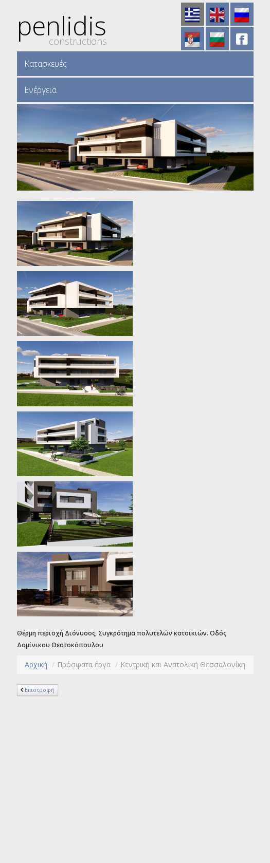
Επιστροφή (40, 689)
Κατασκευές (45, 63)
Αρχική (36, 664)
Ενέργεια (40, 90)
